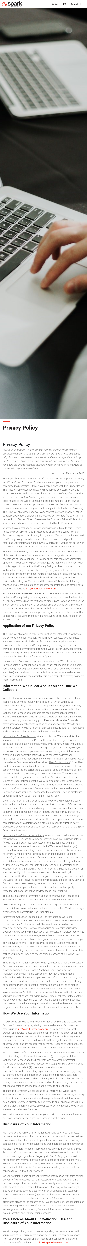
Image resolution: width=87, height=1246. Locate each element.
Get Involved (76, 4)
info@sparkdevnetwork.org (41, 588)
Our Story (55, 4)
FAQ (64, 4)
